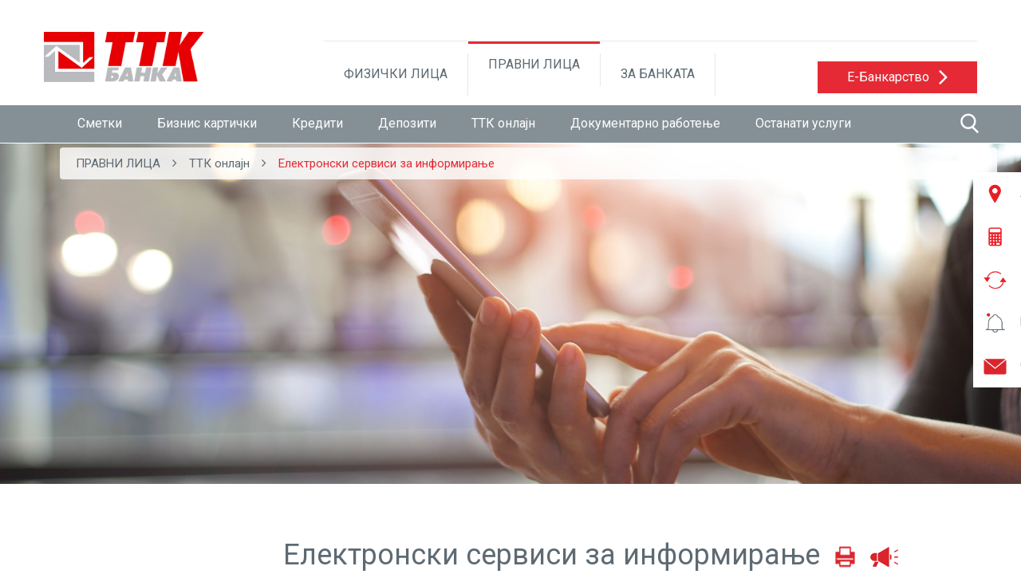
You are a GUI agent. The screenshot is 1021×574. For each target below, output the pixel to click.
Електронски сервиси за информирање (386, 163)
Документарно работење (645, 123)
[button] (897, 77)
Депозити (407, 123)
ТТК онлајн (503, 123)
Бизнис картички (207, 123)
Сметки (99, 123)
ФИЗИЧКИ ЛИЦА (395, 73)
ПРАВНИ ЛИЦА (534, 64)
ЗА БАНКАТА (658, 73)
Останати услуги (803, 123)
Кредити (317, 123)
